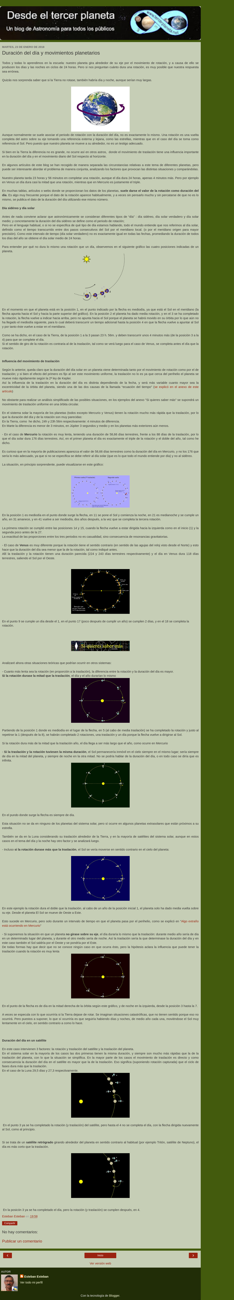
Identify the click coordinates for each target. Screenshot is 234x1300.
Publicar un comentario (22, 1241)
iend (19, 925)
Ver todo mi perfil (31, 1282)
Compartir (9, 1223)
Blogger (114, 1295)
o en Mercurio (31, 925)
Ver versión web (100, 1263)
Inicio (100, 1255)
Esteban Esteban (36, 1276)
